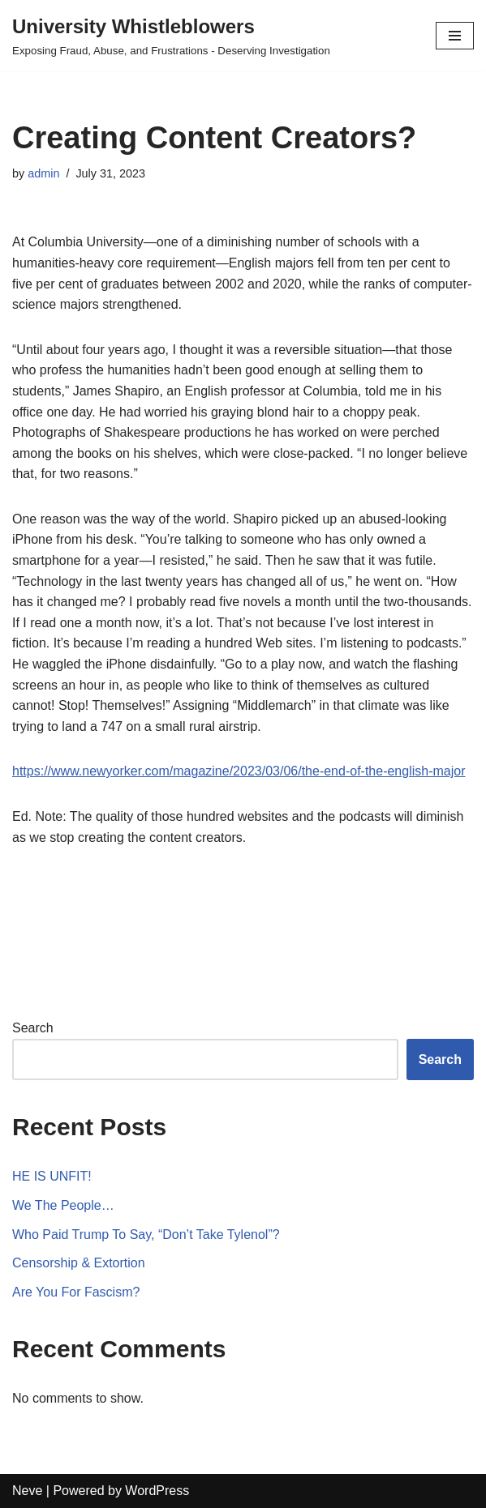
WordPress (157, 1490)
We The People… (63, 1205)
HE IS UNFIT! (52, 1176)
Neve (27, 1490)
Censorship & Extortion (78, 1263)
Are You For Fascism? (76, 1292)
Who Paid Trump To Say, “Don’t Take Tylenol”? (146, 1234)
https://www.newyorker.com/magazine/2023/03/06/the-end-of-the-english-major (239, 771)
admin (43, 173)
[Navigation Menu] (455, 35)
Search (33, 1028)
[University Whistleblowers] (171, 35)
